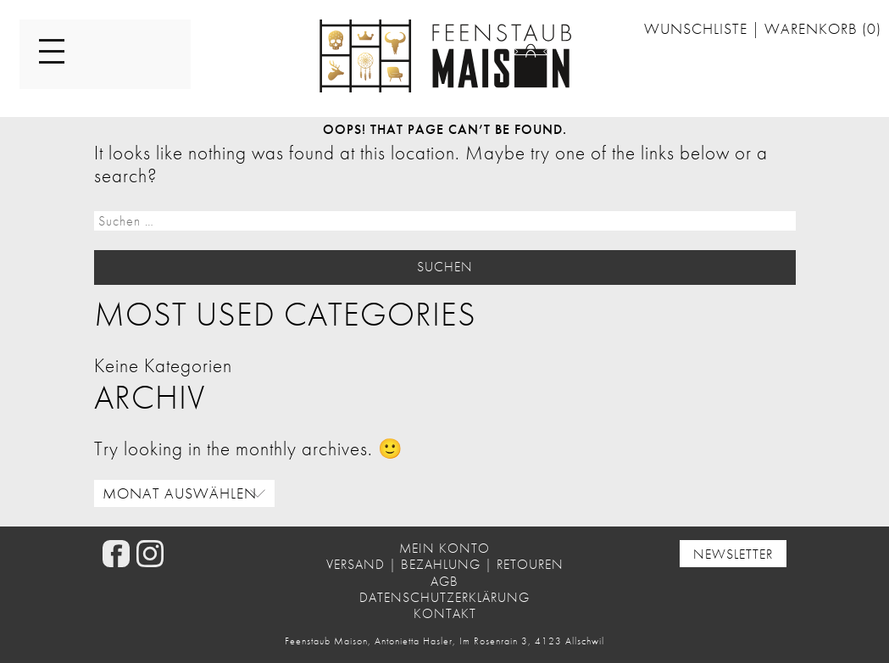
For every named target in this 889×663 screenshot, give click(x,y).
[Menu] (51, 52)
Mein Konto (444, 548)
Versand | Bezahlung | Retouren (445, 564)
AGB (444, 581)
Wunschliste (698, 29)
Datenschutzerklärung (444, 597)
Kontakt (445, 613)
